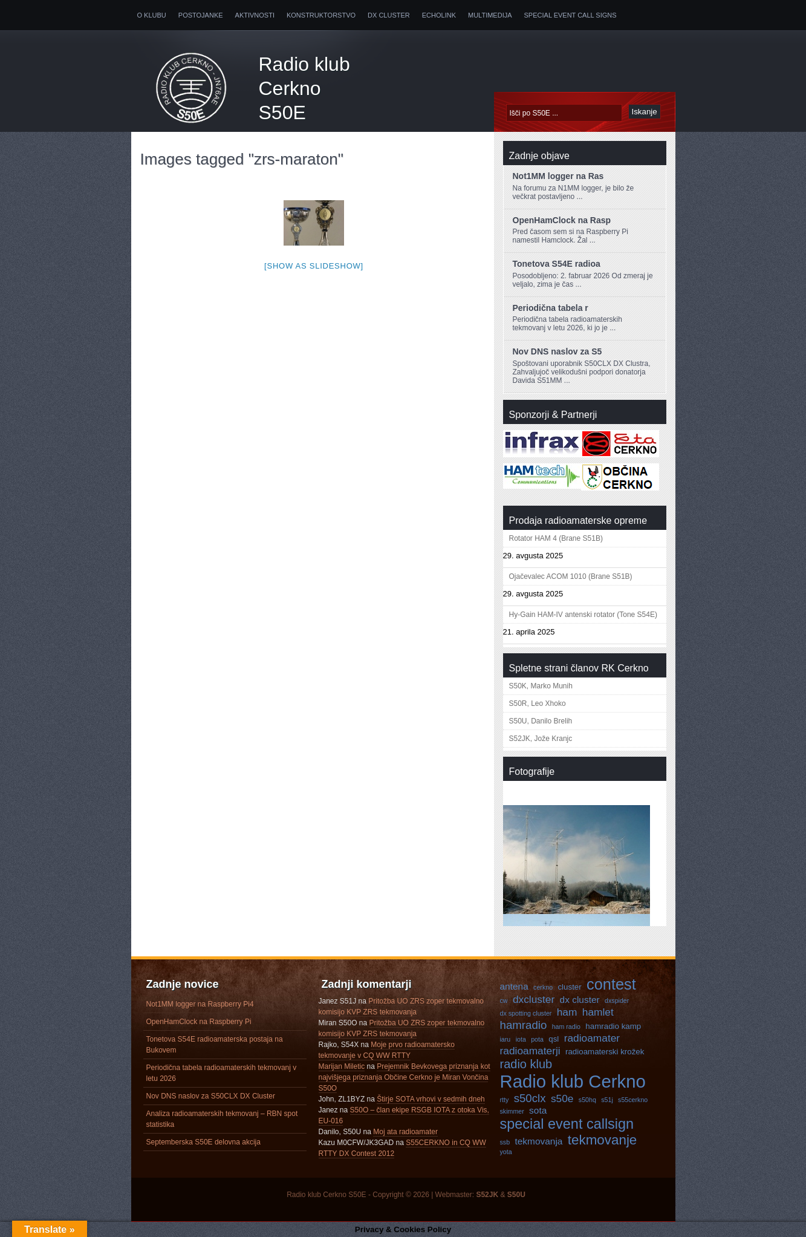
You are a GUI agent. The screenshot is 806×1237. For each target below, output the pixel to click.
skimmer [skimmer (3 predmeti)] (512, 1111)
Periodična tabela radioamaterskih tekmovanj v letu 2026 (221, 1073)
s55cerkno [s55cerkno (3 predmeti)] (633, 1099)
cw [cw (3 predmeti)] (504, 1000)
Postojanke (200, 15)
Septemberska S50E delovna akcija (203, 1142)
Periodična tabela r (550, 308)
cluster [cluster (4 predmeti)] (569, 986)
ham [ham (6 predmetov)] (567, 1012)
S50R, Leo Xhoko (537, 703)
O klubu (151, 15)
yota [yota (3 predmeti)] (506, 1151)
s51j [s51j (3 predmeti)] (607, 1099)
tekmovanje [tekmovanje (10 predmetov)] (602, 1139)
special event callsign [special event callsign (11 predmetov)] (567, 1124)
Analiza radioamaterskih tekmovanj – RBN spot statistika (222, 1119)
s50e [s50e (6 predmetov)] (562, 1098)
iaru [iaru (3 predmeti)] (505, 1039)
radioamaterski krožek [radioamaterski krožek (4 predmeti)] (604, 1051)
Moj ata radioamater (405, 1132)
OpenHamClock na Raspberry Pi (199, 1021)
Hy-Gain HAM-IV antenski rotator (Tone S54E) (583, 614)
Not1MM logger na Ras (558, 176)
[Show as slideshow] (313, 265)
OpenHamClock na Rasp (562, 220)
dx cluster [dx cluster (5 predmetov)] (580, 999)
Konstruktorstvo (321, 15)
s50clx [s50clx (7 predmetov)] (530, 1098)
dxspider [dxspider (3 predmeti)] (617, 1000)
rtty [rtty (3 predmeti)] (504, 1099)
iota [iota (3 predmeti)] (521, 1039)
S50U (516, 1194)
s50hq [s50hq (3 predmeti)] (587, 1099)
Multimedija (490, 15)
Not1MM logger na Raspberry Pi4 (200, 1004)
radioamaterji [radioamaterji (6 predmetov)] (530, 1051)
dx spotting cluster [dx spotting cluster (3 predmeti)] (526, 1013)
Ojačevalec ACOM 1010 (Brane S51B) (570, 576)
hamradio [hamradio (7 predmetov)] (523, 1025)
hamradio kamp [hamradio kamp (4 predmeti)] (613, 1026)
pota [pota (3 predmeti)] (537, 1039)
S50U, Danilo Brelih (541, 721)
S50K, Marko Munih (541, 686)
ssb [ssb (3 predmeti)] (505, 1142)
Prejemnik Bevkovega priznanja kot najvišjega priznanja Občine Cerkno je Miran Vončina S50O (404, 1077)
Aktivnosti (255, 15)
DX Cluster (389, 15)
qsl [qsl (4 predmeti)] (553, 1038)
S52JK (487, 1194)
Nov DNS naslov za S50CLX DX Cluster (210, 1096)
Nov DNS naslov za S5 (557, 351)
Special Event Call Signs (570, 15)
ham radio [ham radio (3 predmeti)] (566, 1026)
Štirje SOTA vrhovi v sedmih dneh (431, 1099)
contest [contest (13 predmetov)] (611, 984)
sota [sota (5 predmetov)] (538, 1110)
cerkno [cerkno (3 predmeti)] (543, 987)
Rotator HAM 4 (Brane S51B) (556, 538)
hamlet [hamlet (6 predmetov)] (598, 1012)
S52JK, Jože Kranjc (541, 738)
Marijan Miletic (342, 1066)
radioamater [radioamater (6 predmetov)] (592, 1038)
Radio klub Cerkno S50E (304, 88)
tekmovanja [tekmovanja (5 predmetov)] (538, 1141)
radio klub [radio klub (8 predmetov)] (526, 1064)
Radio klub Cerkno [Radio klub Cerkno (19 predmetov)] (573, 1081)
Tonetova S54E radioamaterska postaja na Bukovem (214, 1044)
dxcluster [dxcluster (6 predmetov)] (533, 999)
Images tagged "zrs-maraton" (241, 159)
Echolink (439, 15)
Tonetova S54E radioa (556, 264)
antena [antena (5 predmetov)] (514, 986)
